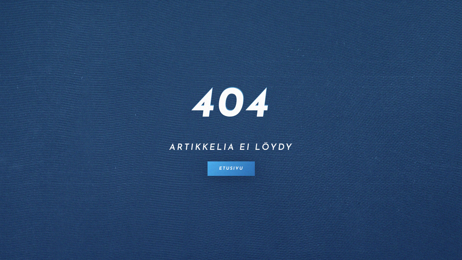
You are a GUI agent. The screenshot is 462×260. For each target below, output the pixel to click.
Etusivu (231, 168)
